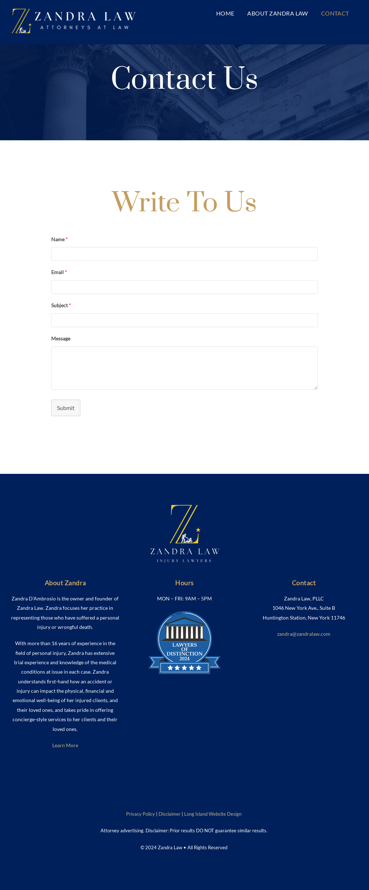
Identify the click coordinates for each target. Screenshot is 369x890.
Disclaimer (170, 814)
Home (225, 13)
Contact (335, 13)
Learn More (65, 745)
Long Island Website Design (212, 814)
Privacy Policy (140, 814)
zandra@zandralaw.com (303, 634)
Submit (66, 407)
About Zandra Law (277, 13)
